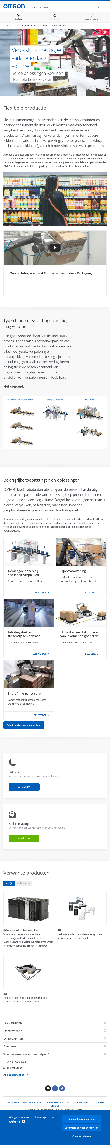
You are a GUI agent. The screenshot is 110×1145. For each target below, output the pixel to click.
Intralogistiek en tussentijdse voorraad (24, 634)
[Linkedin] (55, 1088)
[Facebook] (62, 1088)
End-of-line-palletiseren (25, 693)
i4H (59, 930)
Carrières (9, 1046)
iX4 (5, 994)
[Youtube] (48, 1088)
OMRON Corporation (31, 1102)
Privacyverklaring (81, 1102)
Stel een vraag (12, 1067)
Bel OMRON (24, 787)
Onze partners (13, 1039)
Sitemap (55, 1106)
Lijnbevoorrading (73, 571)
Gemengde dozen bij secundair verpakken (23, 573)
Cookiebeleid (98, 1102)
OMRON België (12, 1102)
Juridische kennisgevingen (57, 1102)
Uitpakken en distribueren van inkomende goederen (79, 634)
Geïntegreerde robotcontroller (20, 930)
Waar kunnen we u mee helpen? (26, 1054)
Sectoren (7, 25)
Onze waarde (12, 1031)
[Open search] (97, 6)
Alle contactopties (15, 1075)
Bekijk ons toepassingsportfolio (24, 725)
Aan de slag (24, 838)
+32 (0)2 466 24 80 (15, 1062)
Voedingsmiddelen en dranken (32, 25)
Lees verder (39, 592)
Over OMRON (12, 1023)
